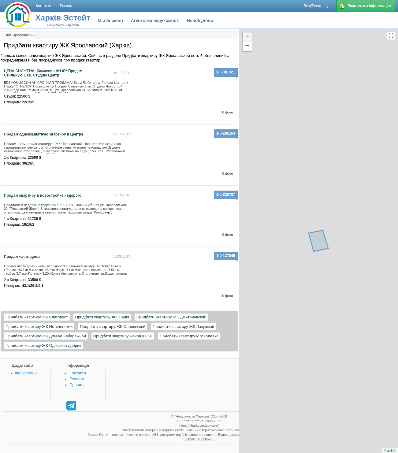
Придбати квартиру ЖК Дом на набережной (46, 336)
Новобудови (200, 20)
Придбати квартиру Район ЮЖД (123, 336)
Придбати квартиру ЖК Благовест (37, 317)
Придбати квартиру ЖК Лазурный (183, 326)
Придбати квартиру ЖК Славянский (112, 326)
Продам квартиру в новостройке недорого (42, 195)
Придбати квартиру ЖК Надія (102, 317)
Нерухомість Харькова (63, 25)
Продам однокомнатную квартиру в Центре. (44, 134)
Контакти (77, 373)
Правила (77, 384)
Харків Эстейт (63, 17)
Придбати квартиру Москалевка (189, 336)
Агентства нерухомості (155, 20)
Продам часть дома (22, 256)
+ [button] (247, 37)
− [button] (247, 46)
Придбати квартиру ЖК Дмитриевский (171, 317)
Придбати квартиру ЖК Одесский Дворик (43, 345)
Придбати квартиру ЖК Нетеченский (39, 326)
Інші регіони (26, 373)
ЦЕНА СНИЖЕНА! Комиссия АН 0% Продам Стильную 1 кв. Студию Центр (43, 73)
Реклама (77, 379)
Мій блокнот (111, 20)
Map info (390, 450)
